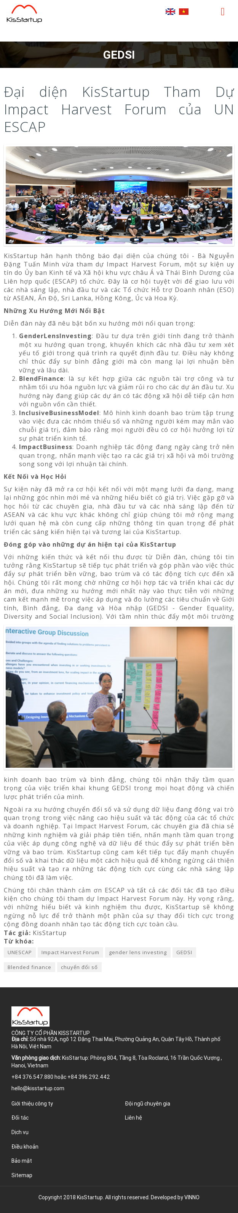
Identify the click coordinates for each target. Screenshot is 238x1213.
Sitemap (21, 1175)
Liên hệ (133, 1117)
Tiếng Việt (183, 11)
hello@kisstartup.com (37, 1088)
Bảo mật (21, 1160)
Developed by (175, 1197)
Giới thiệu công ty (32, 1103)
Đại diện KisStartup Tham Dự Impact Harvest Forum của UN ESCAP (119, 109)
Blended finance (29, 967)
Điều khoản (24, 1146)
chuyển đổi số (79, 967)
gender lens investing (138, 952)
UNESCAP (20, 952)
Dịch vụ (20, 1132)
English (170, 11)
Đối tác (20, 1117)
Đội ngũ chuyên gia (147, 1103)
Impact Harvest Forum (70, 952)
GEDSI (184, 952)
